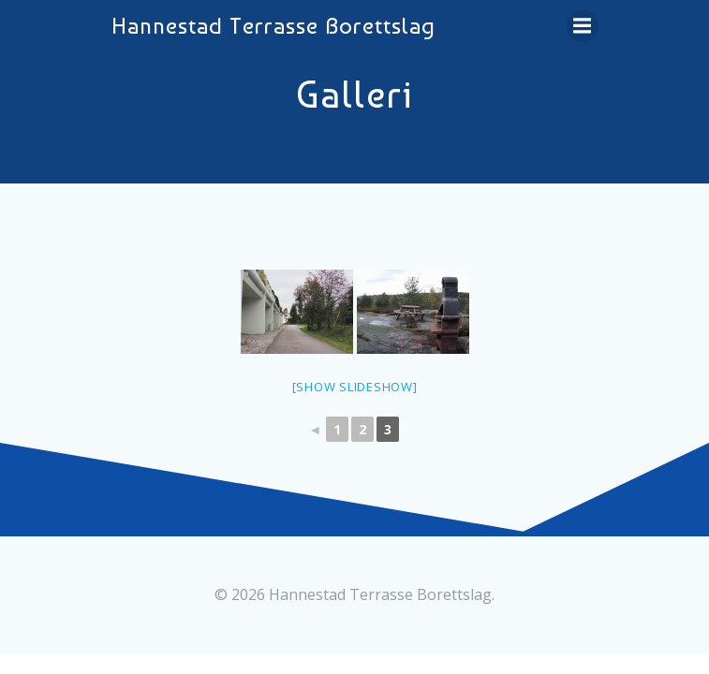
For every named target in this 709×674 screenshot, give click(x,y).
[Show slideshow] (355, 386)
